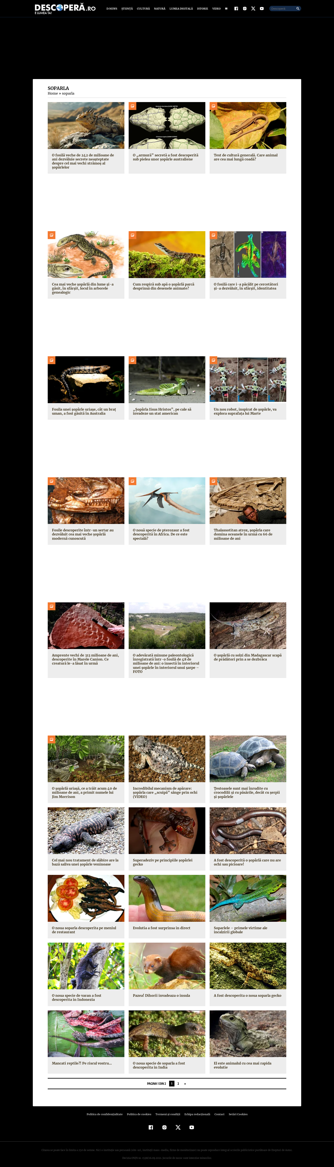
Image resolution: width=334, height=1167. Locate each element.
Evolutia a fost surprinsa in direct (160, 925)
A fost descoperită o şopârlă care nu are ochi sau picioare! (246, 859)
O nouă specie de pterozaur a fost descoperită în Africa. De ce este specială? (160, 531)
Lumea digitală (180, 9)
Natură (159, 9)
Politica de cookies (139, 1111)
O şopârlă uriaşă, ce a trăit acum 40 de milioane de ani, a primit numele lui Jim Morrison (85, 789)
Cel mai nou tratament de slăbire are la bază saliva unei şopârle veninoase (84, 859)
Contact (218, 1111)
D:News (112, 9)
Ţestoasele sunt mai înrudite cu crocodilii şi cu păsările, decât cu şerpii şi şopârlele (247, 789)
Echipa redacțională (196, 1111)
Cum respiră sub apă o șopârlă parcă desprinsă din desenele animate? (163, 283)
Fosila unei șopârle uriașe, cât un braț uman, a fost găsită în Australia (83, 408)
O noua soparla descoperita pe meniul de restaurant (86, 927)
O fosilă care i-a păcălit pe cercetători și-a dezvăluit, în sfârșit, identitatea (247, 283)
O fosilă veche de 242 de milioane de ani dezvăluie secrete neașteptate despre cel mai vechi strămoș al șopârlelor (85, 160)
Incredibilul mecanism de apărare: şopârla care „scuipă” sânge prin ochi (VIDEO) (164, 789)
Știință (127, 9)
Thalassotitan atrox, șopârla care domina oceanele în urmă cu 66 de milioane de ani (242, 531)
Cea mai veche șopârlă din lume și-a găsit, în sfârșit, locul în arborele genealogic (82, 285)
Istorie (201, 9)
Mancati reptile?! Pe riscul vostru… (80, 1060)
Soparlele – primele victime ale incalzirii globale (248, 927)
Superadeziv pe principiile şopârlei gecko (162, 859)
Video (216, 9)
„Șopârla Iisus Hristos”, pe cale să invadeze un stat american (160, 408)
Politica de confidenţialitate (106, 1111)
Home (53, 94)
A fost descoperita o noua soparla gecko (247, 992)
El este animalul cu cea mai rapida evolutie (242, 1062)
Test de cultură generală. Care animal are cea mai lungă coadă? (248, 158)
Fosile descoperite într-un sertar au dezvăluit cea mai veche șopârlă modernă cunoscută (81, 531)
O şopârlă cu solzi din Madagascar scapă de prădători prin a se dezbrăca (247, 654)
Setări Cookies (236, 1111)
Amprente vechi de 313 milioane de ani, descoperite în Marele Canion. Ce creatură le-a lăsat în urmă (84, 656)
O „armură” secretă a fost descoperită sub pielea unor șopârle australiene (164, 158)
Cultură (143, 9)
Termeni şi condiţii (167, 1111)
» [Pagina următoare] (185, 1080)
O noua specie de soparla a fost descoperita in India (158, 1062)
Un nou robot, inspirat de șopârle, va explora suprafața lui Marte (244, 408)
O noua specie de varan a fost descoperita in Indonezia (76, 994)
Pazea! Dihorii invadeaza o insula (161, 992)
